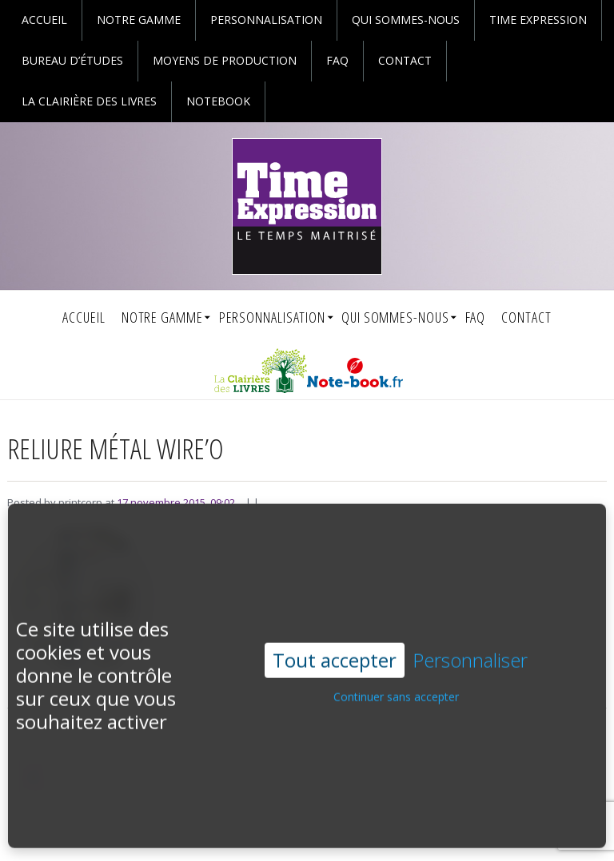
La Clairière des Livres (89, 101)
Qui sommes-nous (406, 19)
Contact (405, 60)
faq (337, 60)
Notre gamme (139, 19)
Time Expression (538, 19)
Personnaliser (470, 638)
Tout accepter (335, 638)
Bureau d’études (72, 60)
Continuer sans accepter (396, 675)
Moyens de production (225, 60)
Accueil (44, 19)
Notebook (218, 101)
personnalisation (266, 19)
